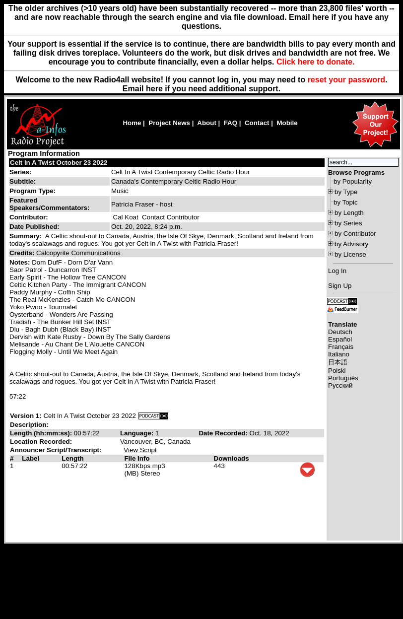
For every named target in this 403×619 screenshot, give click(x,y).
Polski (337, 370)
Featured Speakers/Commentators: (49, 204)
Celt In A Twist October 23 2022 (59, 162)
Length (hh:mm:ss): (42, 433)
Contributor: (28, 217)
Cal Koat (125, 217)
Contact (257, 123)
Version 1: (26, 415)
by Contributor (355, 233)
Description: (29, 424)
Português (343, 378)
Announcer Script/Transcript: (55, 450)
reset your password (347, 79)
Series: (20, 172)
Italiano (338, 354)
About (206, 123)
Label (30, 458)
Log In (337, 271)
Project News (169, 123)
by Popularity (353, 181)
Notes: (20, 262)
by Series (348, 223)
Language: (137, 433)
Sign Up (339, 285)
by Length (349, 212)
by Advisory (351, 244)
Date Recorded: (224, 433)
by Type (346, 192)
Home (132, 123)
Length (72, 458)
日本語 (337, 362)
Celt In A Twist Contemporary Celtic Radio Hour (180, 172)
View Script (140, 450)
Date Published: (34, 226)
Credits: (22, 253)
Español (340, 339)
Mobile (286, 123)
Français (340, 346)
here (154, 88)
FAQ (230, 123)
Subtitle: (22, 181)
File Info (136, 458)
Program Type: (32, 191)
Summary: (26, 236)
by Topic (346, 202)
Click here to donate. (315, 62)
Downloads (231, 458)
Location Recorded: (41, 441)
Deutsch (340, 332)
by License (350, 254)
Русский (340, 385)
